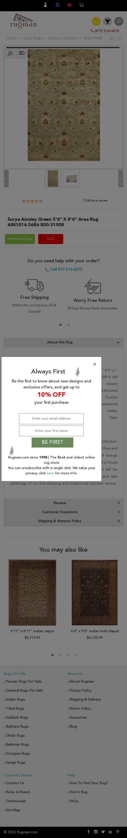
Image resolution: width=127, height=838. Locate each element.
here (51, 473)
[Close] (52, 364)
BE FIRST (52, 442)
